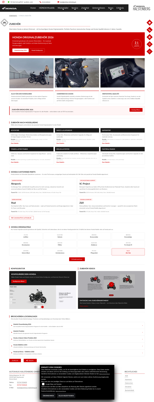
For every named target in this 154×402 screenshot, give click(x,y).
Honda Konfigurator (37, 50)
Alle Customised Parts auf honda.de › (21, 218)
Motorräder (67, 7)
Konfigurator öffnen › (19, 281)
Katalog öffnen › (136, 110)
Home (39, 7)
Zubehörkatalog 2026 (20, 50)
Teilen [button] (34, 360)
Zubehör (87, 7)
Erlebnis (120, 7)
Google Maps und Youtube (53, 384)
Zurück (17, 360)
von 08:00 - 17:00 (28, 2)
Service (78, 7)
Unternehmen (100, 7)
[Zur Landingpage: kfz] (4, 26)
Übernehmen (48, 396)
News (111, 7)
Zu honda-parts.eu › (77, 259)
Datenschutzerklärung (106, 374)
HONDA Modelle (52, 7)
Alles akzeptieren (66, 396)
